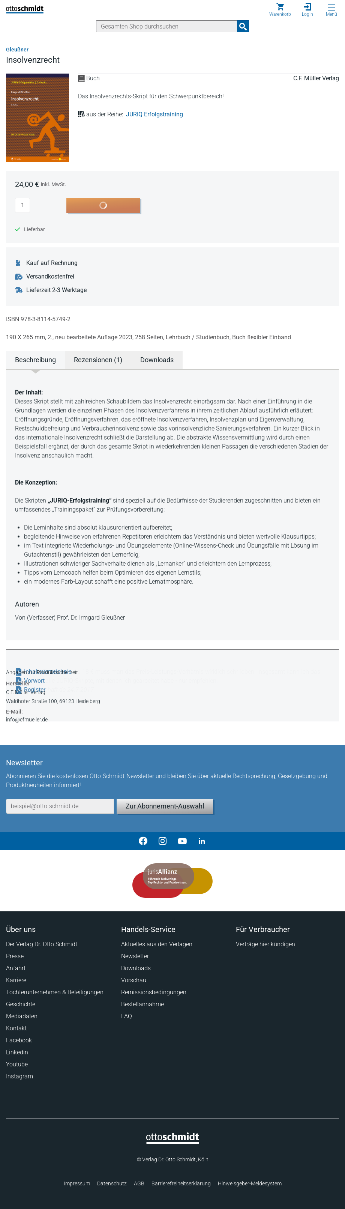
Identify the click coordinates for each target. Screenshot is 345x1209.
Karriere (16, 980)
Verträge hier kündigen (265, 944)
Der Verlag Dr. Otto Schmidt (41, 944)
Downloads (136, 968)
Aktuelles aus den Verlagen (156, 944)
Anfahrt (16, 968)
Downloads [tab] (157, 360)
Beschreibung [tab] (35, 360)
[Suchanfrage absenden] (243, 26)
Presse (15, 956)
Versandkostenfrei (50, 276)
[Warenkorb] (280, 10)
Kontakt (16, 1028)
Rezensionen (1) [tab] (98, 360)
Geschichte (20, 1004)
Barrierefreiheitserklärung (181, 1183)
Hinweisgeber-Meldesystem (250, 1183)
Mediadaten (22, 1016)
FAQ (126, 1016)
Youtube (17, 1064)
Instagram (19, 1076)
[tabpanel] (172, 504)
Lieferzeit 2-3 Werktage (56, 290)
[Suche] (166, 26)
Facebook (19, 1040)
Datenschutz (112, 1183)
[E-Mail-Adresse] (60, 806)
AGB (139, 1183)
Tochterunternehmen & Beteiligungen (55, 992)
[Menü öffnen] (331, 7)
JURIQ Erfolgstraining (154, 114)
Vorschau (133, 980)
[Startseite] (172, 1142)
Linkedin (17, 1052)
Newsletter (135, 956)
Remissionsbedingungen (153, 992)
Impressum (77, 1183)
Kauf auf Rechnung (52, 263)
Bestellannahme (142, 1004)
